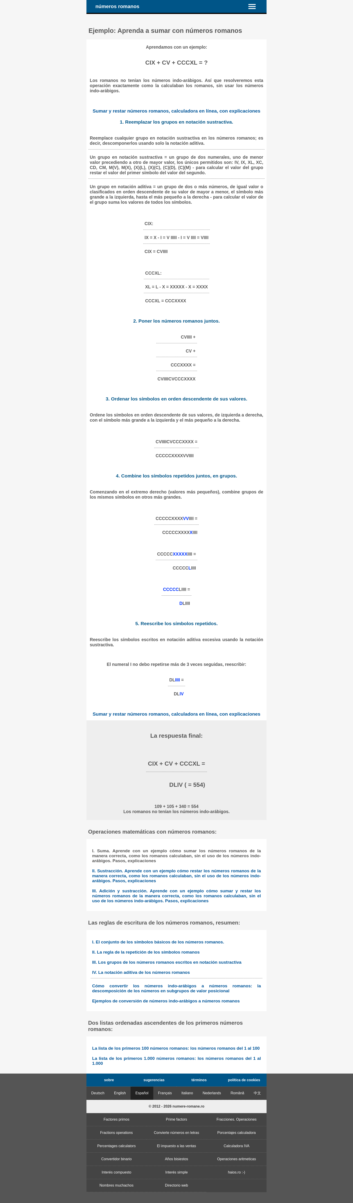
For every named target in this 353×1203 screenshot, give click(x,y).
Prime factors (176, 1119)
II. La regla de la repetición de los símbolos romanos (146, 952)
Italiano (187, 1093)
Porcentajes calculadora (236, 1133)
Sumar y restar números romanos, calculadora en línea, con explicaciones (176, 110)
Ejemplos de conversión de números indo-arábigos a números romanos (166, 1001)
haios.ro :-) (236, 1172)
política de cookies (244, 1080)
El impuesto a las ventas (176, 1146)
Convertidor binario (116, 1159)
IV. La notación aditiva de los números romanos (141, 972)
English (120, 1093)
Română (237, 1093)
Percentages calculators (116, 1146)
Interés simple (176, 1172)
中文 (257, 1093)
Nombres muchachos (117, 1185)
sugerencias (153, 1080)
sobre (109, 1080)
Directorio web (176, 1185)
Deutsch (97, 1093)
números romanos (117, 6)
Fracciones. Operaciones (237, 1119)
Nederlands (212, 1093)
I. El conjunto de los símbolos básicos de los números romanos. (158, 942)
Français (165, 1093)
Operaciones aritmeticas (236, 1159)
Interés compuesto (116, 1172)
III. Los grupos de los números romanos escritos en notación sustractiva (166, 962)
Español (142, 1093)
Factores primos (116, 1119)
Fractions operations (116, 1133)
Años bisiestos (176, 1159)
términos (199, 1080)
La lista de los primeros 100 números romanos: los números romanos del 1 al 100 (176, 1048)
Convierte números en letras (176, 1133)
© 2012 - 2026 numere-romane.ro (176, 1106)
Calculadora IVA (236, 1146)
